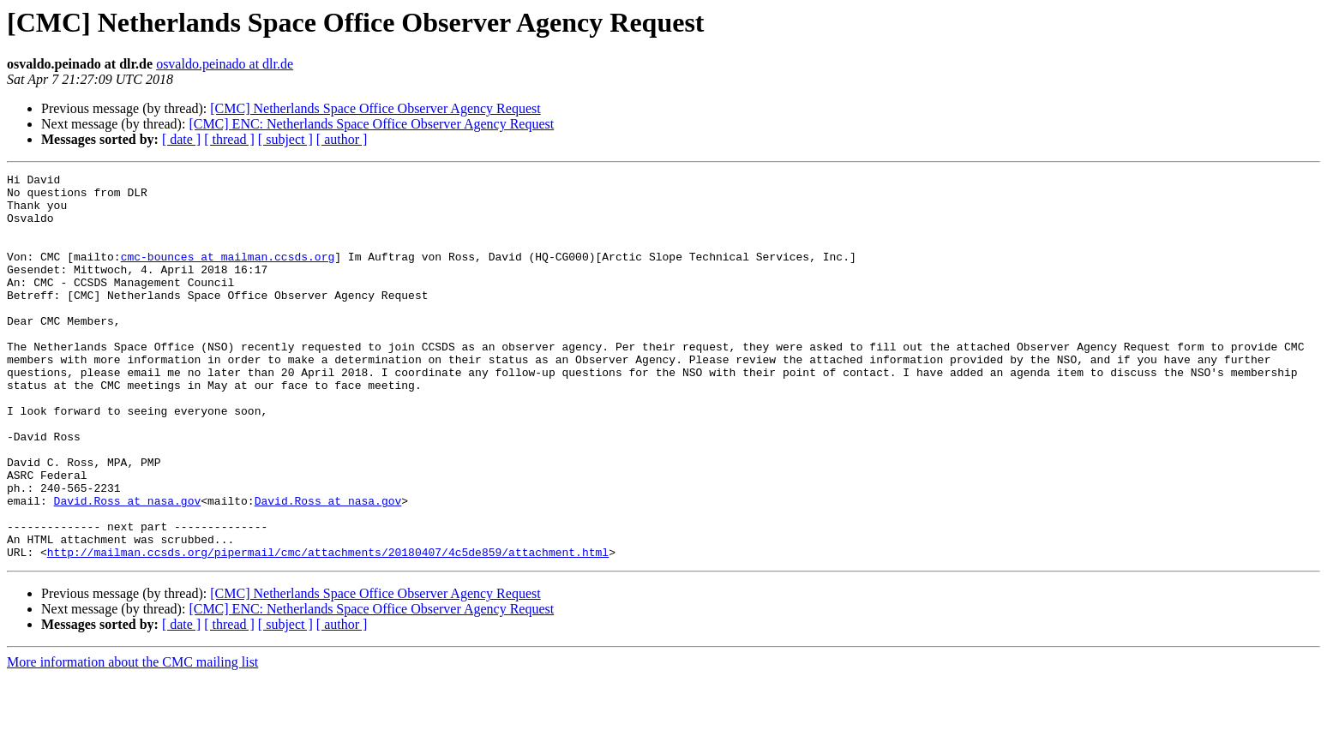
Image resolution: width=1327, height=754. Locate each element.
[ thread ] (229, 139)
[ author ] (342, 139)
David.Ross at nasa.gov (127, 567)
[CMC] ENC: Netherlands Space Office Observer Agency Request (371, 124)
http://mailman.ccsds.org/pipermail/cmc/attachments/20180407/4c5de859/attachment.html (328, 629)
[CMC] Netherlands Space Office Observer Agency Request (375, 108)
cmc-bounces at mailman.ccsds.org (228, 274)
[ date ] (181, 139)
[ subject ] (285, 139)
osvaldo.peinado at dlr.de (224, 64)
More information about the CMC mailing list (132, 739)
